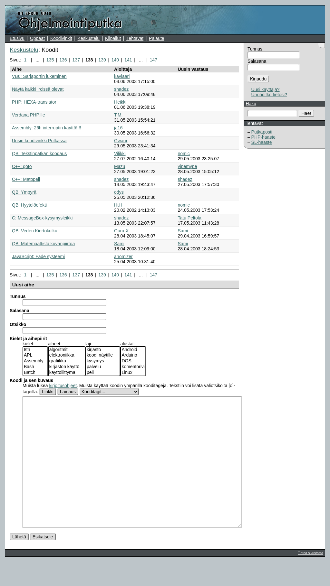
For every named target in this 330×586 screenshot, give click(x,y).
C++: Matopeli (26, 179)
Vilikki (120, 153)
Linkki (47, 391)
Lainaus (68, 391)
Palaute (156, 38)
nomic (184, 153)
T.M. (118, 114)
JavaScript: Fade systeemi (38, 256)
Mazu (119, 166)
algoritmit (67, 350)
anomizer (123, 256)
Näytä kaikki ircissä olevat (37, 89)
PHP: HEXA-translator (34, 102)
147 (153, 59)
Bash (35, 367)
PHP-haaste (263, 137)
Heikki (120, 102)
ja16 (118, 127)
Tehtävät (134, 38)
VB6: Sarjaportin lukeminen (39, 76)
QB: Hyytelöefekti (29, 205)
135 (50, 59)
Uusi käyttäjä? (265, 89)
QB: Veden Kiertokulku (34, 230)
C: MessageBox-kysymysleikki (42, 217)
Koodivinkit (61, 38)
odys (119, 192)
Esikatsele (43, 560)
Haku (251, 103)
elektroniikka (67, 355)
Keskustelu (89, 38)
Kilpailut (113, 38)
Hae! (306, 113)
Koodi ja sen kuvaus (31, 380)
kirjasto (103, 350)
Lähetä (19, 560)
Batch (35, 373)
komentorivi (133, 367)
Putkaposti (261, 132)
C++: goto (22, 166)
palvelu (103, 367)
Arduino (133, 355)
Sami (183, 230)
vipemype (187, 166)
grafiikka (67, 361)
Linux (133, 373)
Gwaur (120, 140)
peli (103, 373)
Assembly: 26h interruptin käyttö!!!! (46, 127)
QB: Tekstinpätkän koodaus (39, 153)
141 (128, 59)
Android (133, 350)
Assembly (35, 361)
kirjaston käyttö (67, 367)
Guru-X (121, 230)
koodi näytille (103, 355)
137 (76, 59)
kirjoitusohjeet (63, 385)
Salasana (257, 61)
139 (102, 59)
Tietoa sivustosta (310, 577)
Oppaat (37, 38)
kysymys (103, 361)
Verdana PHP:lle (28, 114)
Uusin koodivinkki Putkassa (39, 140)
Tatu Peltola (189, 217)
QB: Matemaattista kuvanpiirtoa (43, 243)
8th (35, 350)
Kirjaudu (258, 78)
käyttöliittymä (67, 373)
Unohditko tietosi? (269, 94)
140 (115, 59)
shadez (121, 89)
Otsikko (18, 324)
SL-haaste (261, 142)
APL (35, 355)
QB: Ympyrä (24, 192)
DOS (133, 361)
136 (63, 59)
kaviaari (122, 76)
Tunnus (255, 48)
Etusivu (17, 38)
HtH (118, 205)
